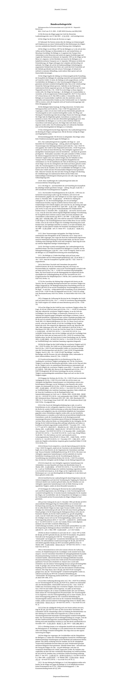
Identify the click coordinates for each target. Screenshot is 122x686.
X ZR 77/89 (72, 206)
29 (39, 533)
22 (39, 378)
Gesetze (64, 9)
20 (39, 344)
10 (39, 181)
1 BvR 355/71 (52, 427)
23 (39, 405)
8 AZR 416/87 (62, 530)
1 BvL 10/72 (76, 439)
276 (75, 257)
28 (39, 502)
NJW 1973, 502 (75, 427)
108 (42, 287)
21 (39, 359)
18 (39, 298)
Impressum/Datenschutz (61, 676)
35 (39, 662)
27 (39, 489)
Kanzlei (57, 9)
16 (39, 264)
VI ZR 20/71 (71, 228)
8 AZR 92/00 (41, 331)
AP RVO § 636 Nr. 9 (65, 655)
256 (78, 188)
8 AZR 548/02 (44, 339)
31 (39, 581)
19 (39, 307)
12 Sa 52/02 (65, 36)
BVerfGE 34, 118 (63, 427)
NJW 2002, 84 (49, 369)
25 (39, 463)
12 (39, 193)
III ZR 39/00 (76, 394)
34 (39, 635)
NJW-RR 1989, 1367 (50, 218)
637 (82, 502)
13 (39, 233)
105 (61, 535)
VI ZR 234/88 (75, 216)
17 (39, 281)
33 (39, 626)
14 (39, 246)
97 (56, 668)
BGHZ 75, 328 (61, 623)
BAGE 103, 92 (60, 429)
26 (39, 478)
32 (39, 607)
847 (72, 257)
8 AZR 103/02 (49, 429)
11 (39, 186)
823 (69, 257)
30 (39, 550)
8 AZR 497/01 (57, 198)
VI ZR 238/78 (51, 623)
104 (66, 27)
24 (39, 446)
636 (79, 502)
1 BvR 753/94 (74, 437)
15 (39, 255)
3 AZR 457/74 (71, 520)
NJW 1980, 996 (77, 623)
